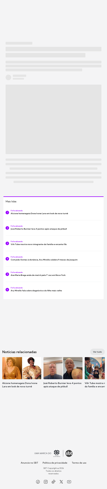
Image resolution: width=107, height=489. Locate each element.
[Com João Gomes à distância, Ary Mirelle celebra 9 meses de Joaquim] (53, 258)
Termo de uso (79, 462)
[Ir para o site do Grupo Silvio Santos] (49, 453)
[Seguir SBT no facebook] (38, 482)
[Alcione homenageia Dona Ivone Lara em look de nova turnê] (53, 212)
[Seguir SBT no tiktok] (53, 482)
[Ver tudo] (97, 352)
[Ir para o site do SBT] (68, 453)
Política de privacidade (55, 462)
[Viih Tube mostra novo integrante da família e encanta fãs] (53, 243)
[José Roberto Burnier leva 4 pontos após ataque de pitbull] (53, 228)
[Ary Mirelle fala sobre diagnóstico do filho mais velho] (53, 289)
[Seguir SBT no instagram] (45, 482)
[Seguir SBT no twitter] (61, 482)
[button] (21, 375)
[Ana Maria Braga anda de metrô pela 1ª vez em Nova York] (53, 274)
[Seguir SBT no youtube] (69, 482)
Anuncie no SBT (29, 462)
